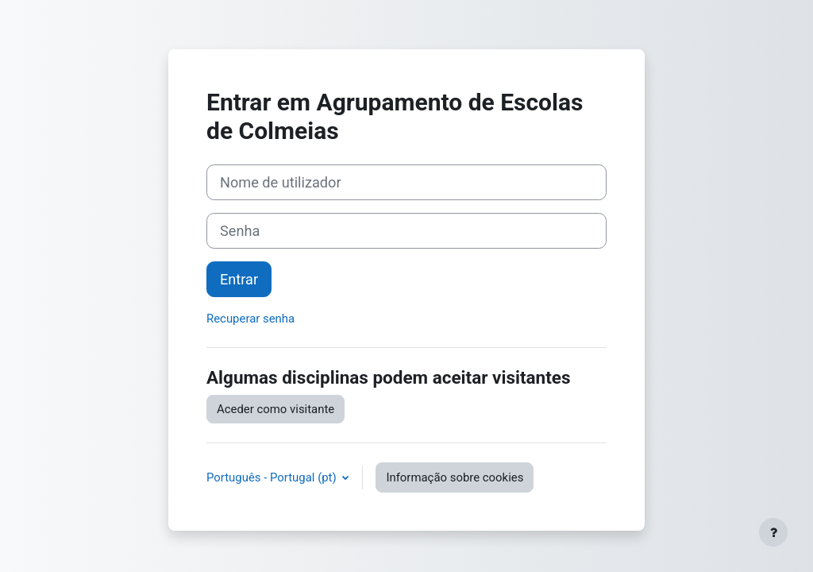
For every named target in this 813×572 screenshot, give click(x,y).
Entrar (239, 279)
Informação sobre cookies (454, 477)
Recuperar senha (250, 318)
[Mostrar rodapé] (773, 532)
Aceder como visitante (275, 409)
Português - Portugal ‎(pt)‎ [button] (272, 477)
